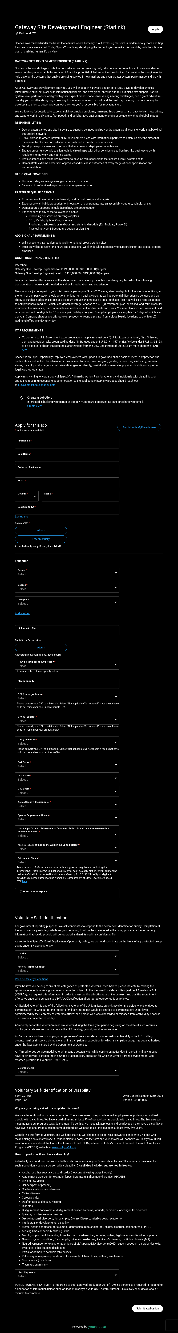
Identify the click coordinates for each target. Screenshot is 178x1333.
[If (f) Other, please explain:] (67, 896)
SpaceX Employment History (34, 815)
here (24, 350)
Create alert (34, 406)
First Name (25, 440)
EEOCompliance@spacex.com (36, 385)
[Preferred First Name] (67, 472)
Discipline (23, 599)
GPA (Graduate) (27, 717)
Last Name (24, 454)
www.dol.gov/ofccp (64, 1147)
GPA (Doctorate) (27, 739)
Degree (22, 585)
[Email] (67, 485)
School (22, 570)
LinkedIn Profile (26, 628)
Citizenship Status (28, 858)
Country (23, 493)
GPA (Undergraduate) (30, 694)
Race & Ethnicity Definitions (31, 979)
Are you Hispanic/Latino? (32, 966)
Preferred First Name (29, 467)
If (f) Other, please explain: (33, 891)
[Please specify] (67, 686)
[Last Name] (67, 459)
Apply (155, 29)
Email (22, 480)
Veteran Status (26, 1068)
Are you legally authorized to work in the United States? (49, 845)
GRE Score (24, 788)
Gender (22, 953)
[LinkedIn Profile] (67, 633)
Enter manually (41, 539)
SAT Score (24, 762)
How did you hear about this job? (36, 661)
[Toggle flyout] (35, 496)
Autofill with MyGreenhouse (139, 427)
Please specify (26, 681)
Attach (41, 530)
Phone (48, 493)
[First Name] (67, 445)
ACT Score (24, 775)
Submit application (147, 1308)
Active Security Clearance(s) (34, 802)
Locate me (21, 516)
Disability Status (26, 1272)
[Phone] (80, 498)
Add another (22, 613)
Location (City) (27, 507)
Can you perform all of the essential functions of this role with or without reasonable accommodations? (63, 830)
